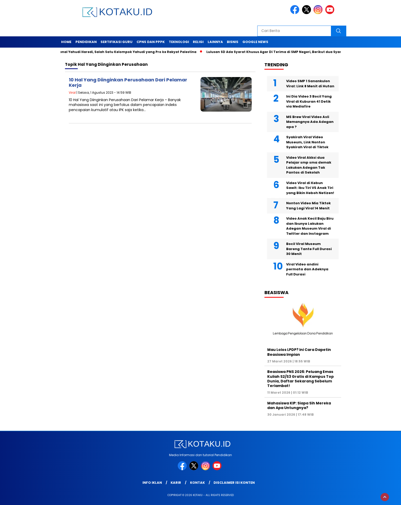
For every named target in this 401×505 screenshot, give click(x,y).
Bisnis (232, 41)
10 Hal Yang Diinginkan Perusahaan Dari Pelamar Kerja (128, 83)
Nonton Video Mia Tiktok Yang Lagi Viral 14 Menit (308, 206)
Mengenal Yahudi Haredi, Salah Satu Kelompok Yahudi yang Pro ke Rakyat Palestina (124, 52)
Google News (255, 41)
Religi (198, 41)
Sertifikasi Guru (116, 41)
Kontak (197, 482)
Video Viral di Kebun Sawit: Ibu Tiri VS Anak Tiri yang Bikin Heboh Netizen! (310, 187)
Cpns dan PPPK (151, 41)
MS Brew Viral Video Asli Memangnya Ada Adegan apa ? (309, 121)
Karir (176, 482)
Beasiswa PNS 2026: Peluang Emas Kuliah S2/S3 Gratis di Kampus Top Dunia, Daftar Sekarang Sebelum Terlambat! (300, 378)
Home (66, 41)
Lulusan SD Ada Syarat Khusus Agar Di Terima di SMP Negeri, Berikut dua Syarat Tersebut (285, 52)
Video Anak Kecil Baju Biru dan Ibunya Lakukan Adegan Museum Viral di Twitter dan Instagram (309, 226)
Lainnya (215, 41)
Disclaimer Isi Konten (234, 482)
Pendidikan (86, 41)
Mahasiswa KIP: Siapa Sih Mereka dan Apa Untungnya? (299, 405)
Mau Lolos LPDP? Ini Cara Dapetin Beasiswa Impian (299, 352)
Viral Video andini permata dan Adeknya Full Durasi (307, 269)
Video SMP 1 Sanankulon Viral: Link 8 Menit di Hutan (310, 84)
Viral (72, 92)
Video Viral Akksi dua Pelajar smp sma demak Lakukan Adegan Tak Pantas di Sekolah (308, 165)
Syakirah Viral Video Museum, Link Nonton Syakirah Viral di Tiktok (307, 142)
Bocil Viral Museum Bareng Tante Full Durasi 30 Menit (309, 248)
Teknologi (179, 41)
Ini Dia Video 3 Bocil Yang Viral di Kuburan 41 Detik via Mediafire (309, 101)
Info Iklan (152, 482)
